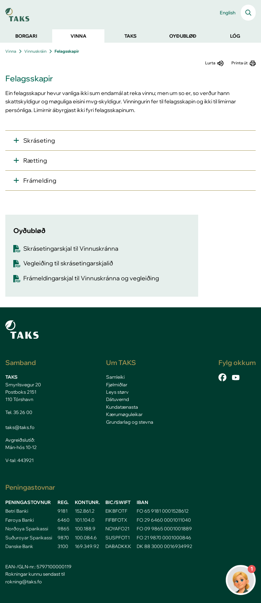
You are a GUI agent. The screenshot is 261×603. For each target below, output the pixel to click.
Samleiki (115, 377)
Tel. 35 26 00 (18, 412)
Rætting (35, 160)
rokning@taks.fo (23, 582)
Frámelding (40, 180)
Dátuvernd (117, 399)
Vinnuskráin (35, 51)
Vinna (10, 51)
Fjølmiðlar (116, 385)
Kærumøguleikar (124, 414)
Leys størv (117, 392)
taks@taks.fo (20, 427)
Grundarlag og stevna (129, 422)
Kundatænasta (122, 407)
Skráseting (39, 140)
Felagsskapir (67, 51)
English (227, 13)
